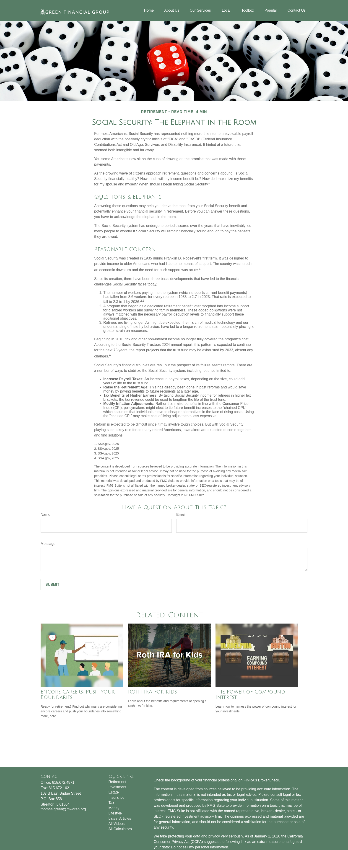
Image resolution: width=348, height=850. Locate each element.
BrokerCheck (268, 780)
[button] (149, 11)
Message (48, 544)
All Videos (117, 824)
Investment (117, 787)
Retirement (117, 782)
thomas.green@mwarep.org (63, 809)
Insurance (117, 797)
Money (114, 808)
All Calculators (120, 829)
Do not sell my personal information (199, 847)
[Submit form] (52, 584)
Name (45, 514)
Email (180, 514)
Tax (111, 803)
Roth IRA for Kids (152, 692)
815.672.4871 (63, 782)
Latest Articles (120, 818)
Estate (114, 792)
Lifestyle (115, 813)
